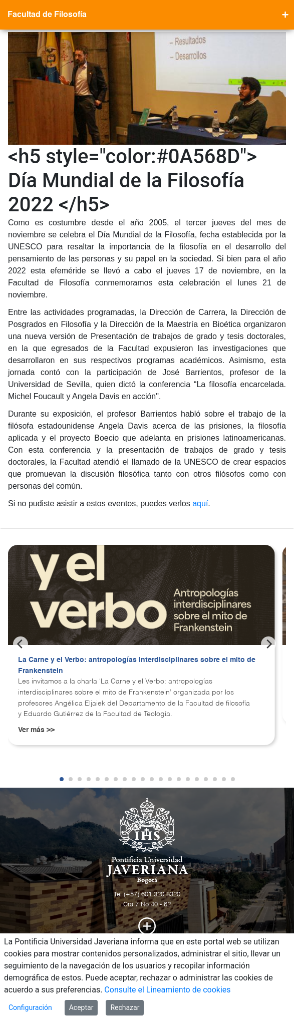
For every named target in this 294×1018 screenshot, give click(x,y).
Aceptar (81, 1007)
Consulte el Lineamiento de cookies (167, 989)
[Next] (268, 643)
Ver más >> (36, 730)
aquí (200, 503)
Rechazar (124, 1007)
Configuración (30, 1007)
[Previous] (20, 643)
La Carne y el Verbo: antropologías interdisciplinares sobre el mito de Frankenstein (136, 665)
